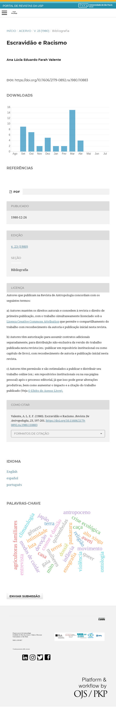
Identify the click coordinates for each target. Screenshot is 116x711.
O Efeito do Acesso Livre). (45, 391)
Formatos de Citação (31, 433)
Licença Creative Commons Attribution (33, 321)
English (12, 471)
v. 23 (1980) (41, 30)
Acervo (25, 30)
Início (11, 30)
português (14, 485)
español (12, 478)
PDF (16, 191)
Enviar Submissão (24, 596)
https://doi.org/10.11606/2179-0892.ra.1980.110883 (51, 80)
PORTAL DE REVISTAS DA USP (23, 5)
